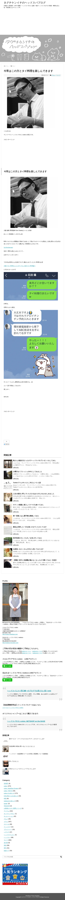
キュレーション (8, 816)
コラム (6, 821)
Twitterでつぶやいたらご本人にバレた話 (27, 483)
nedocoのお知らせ (9, 801)
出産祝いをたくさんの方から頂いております (28, 549)
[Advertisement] (32, 22)
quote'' (6, 803)
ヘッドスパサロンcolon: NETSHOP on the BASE (26, 721)
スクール (6, 824)
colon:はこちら (26, 651)
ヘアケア (6, 832)
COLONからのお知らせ (11, 796)
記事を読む (16, 467)
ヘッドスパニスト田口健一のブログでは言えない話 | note (29, 691)
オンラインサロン (9, 813)
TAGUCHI (7, 806)
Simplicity (37, 895)
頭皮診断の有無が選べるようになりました (22, 746)
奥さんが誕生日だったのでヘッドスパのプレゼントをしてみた (34, 460)
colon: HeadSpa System (11, 788)
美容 (5, 845)
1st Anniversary (8, 247)
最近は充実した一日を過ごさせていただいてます (30, 527)
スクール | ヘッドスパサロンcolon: (12, 707)
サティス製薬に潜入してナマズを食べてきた (28, 505)
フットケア (7, 827)
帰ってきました (14, 761)
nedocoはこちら (37, 651)
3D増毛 (6, 783)
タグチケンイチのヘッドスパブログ (25, 2)
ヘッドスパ (7, 837)
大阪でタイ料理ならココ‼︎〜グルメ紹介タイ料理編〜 (20, 266)
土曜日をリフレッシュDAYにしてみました (27, 471)
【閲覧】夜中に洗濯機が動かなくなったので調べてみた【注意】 (35, 560)
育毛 (5, 848)
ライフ (58, 75)
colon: (5, 786)
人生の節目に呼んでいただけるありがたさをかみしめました (33, 494)
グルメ (53, 75)
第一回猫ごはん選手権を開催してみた (26, 516)
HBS (5, 798)
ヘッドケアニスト (9, 835)
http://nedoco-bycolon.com (10, 642)
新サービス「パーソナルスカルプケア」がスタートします (26, 739)
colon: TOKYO (8, 791)
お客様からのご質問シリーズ (12, 808)
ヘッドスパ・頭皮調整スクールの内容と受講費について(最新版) (28, 754)
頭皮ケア (6, 850)
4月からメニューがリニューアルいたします (22, 769)
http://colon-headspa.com (10, 634)
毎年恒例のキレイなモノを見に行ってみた (27, 538)
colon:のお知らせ (9, 793)
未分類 (6, 842)
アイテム (6, 811)
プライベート (8, 829)
